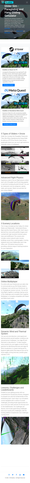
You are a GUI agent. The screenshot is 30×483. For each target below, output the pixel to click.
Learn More (7, 28)
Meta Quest (7, 32)
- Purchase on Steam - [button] (8, 85)
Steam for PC (19, 31)
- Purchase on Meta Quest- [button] (9, 124)
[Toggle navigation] (27, 2)
